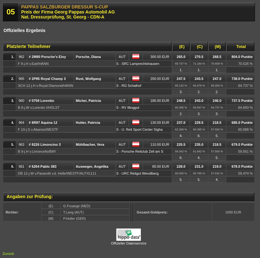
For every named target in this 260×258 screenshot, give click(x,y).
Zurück (8, 253)
